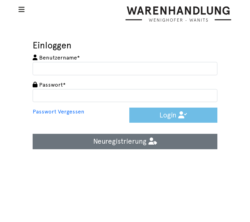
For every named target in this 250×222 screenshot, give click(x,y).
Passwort (49, 84)
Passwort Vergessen (58, 111)
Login (173, 115)
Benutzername (56, 57)
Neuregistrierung (125, 141)
